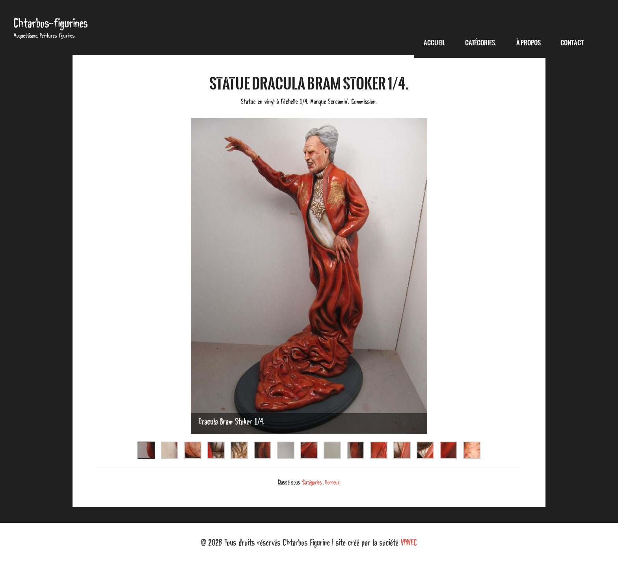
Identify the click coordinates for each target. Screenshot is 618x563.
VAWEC (409, 542)
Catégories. (313, 482)
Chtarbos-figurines (51, 23)
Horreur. (333, 482)
